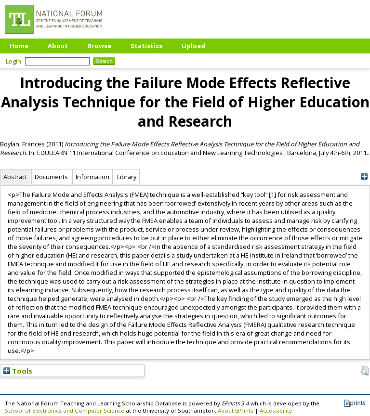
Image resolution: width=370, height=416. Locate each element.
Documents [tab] (51, 176)
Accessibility (276, 410)
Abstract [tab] (15, 176)
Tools (17, 371)
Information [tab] (92, 176)
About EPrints (235, 410)
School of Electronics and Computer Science (64, 410)
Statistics (146, 45)
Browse (99, 45)
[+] (364, 176)
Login (13, 61)
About (58, 45)
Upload (193, 45)
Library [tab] (126, 176)
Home (19, 45)
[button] (365, 371)
